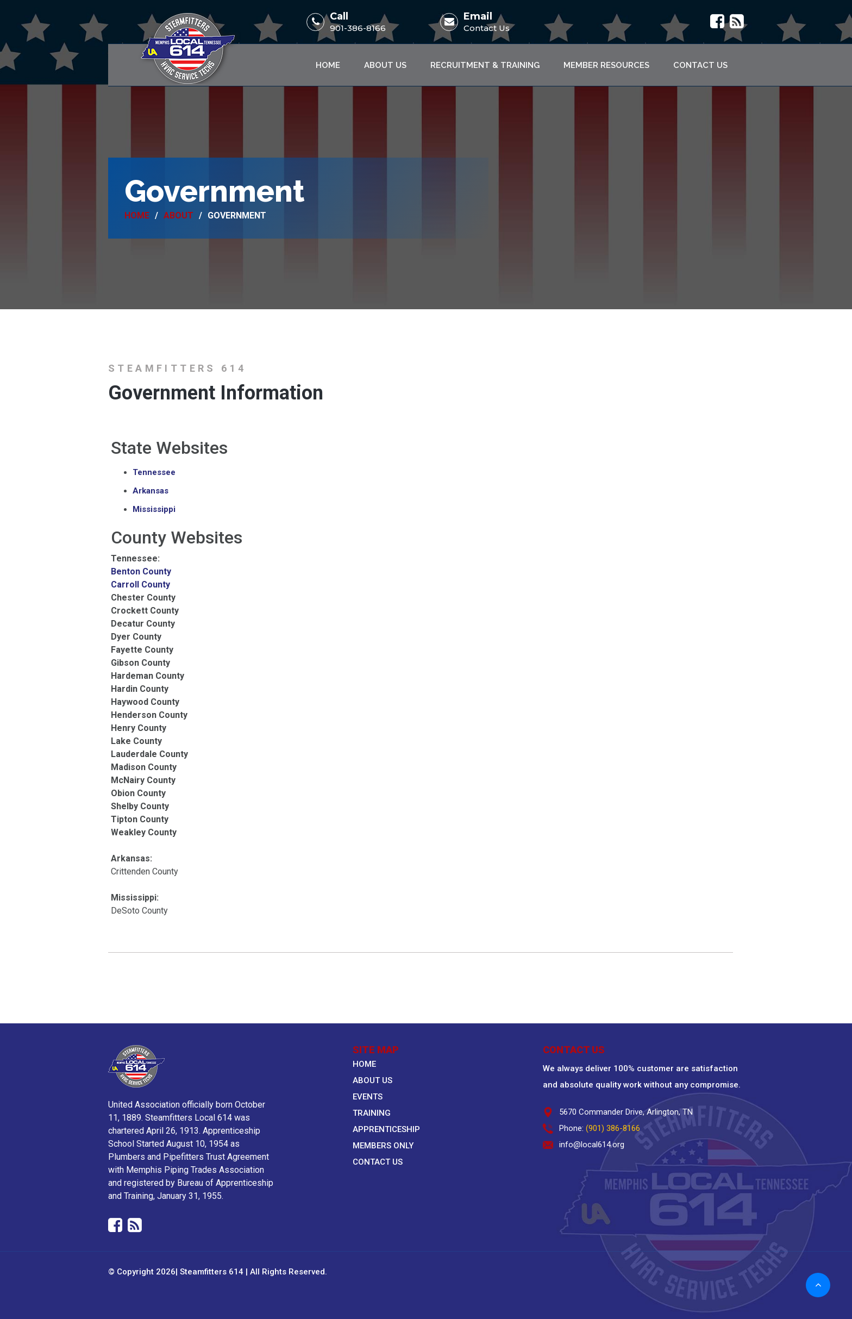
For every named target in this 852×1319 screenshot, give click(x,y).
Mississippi (154, 509)
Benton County (141, 571)
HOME (364, 1064)
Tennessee (154, 472)
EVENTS (368, 1097)
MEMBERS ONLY (383, 1146)
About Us (385, 65)
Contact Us (486, 28)
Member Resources (606, 65)
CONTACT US (378, 1162)
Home (328, 65)
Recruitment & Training (485, 65)
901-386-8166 (358, 28)
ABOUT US (372, 1080)
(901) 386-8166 (613, 1128)
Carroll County (140, 584)
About (178, 215)
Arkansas (150, 491)
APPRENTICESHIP (386, 1129)
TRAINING (372, 1113)
